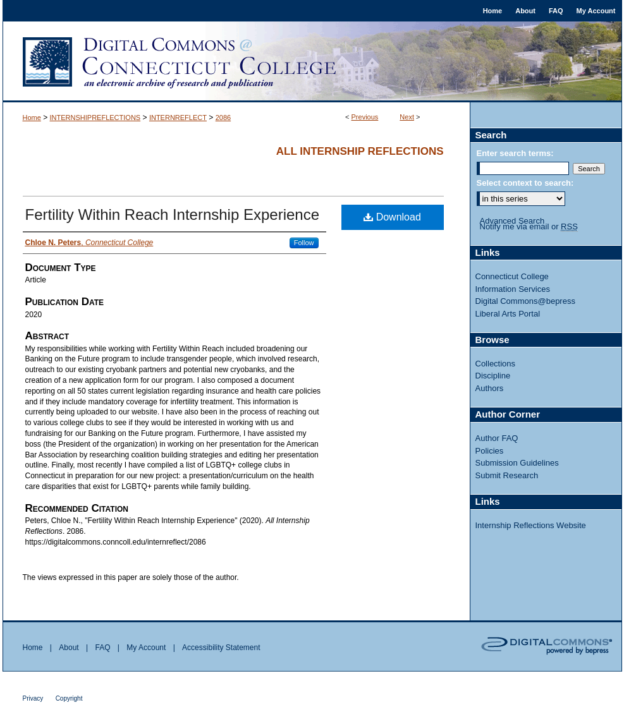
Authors (489, 388)
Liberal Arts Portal (508, 313)
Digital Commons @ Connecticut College (312, 61)
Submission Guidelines (517, 463)
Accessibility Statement (221, 647)
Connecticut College (512, 276)
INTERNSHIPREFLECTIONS (95, 117)
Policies (489, 451)
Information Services (513, 289)
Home (32, 117)
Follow (304, 242)
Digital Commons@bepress (525, 301)
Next (407, 117)
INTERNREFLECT (178, 117)
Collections (495, 363)
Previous (365, 117)
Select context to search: (525, 183)
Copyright (69, 698)
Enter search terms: (515, 153)
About (68, 647)
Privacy (33, 698)
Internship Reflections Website (530, 525)
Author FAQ (496, 438)
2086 (223, 117)
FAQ (102, 647)
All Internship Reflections (360, 151)
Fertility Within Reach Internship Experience (172, 214)
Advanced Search (512, 221)
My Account (146, 647)
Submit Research (507, 475)
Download (392, 217)
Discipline (493, 375)
